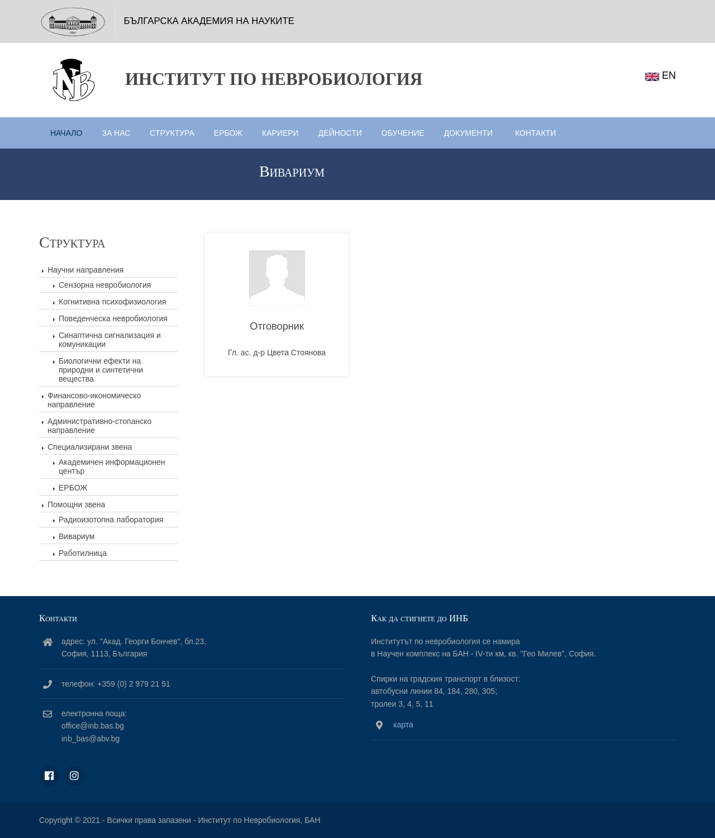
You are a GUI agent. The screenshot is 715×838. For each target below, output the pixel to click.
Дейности (340, 132)
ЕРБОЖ (228, 132)
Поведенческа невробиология (113, 318)
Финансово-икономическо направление (94, 400)
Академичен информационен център (112, 466)
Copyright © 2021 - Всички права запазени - (118, 820)
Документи (468, 132)
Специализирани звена (89, 446)
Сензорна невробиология (105, 284)
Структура (172, 132)
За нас (116, 132)
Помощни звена (76, 504)
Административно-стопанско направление (99, 426)
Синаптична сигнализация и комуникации (110, 340)
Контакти (535, 132)
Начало (66, 132)
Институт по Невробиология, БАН (259, 820)
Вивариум (76, 536)
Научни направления (85, 269)
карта (403, 724)
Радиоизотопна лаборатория (111, 519)
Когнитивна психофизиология (112, 301)
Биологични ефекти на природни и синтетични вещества (101, 369)
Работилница (83, 553)
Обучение (403, 132)
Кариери (280, 132)
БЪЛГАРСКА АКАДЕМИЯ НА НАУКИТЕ (209, 21)
